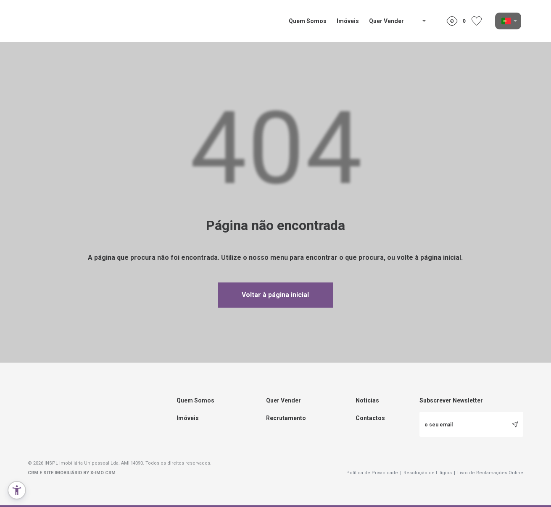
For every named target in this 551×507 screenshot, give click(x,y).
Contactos (370, 418)
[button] (16, 490)
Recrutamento (286, 418)
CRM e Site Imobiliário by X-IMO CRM (72, 473)
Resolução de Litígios (429, 473)
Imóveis (348, 21)
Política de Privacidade (373, 473)
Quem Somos (308, 21)
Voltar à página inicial (275, 295)
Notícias (367, 400)
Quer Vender (386, 21)
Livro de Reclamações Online (490, 473)
